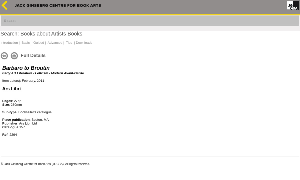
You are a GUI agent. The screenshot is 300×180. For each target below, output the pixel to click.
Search (10, 20)
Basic (26, 42)
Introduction (9, 42)
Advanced (55, 42)
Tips (69, 42)
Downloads (84, 42)
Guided (38, 42)
